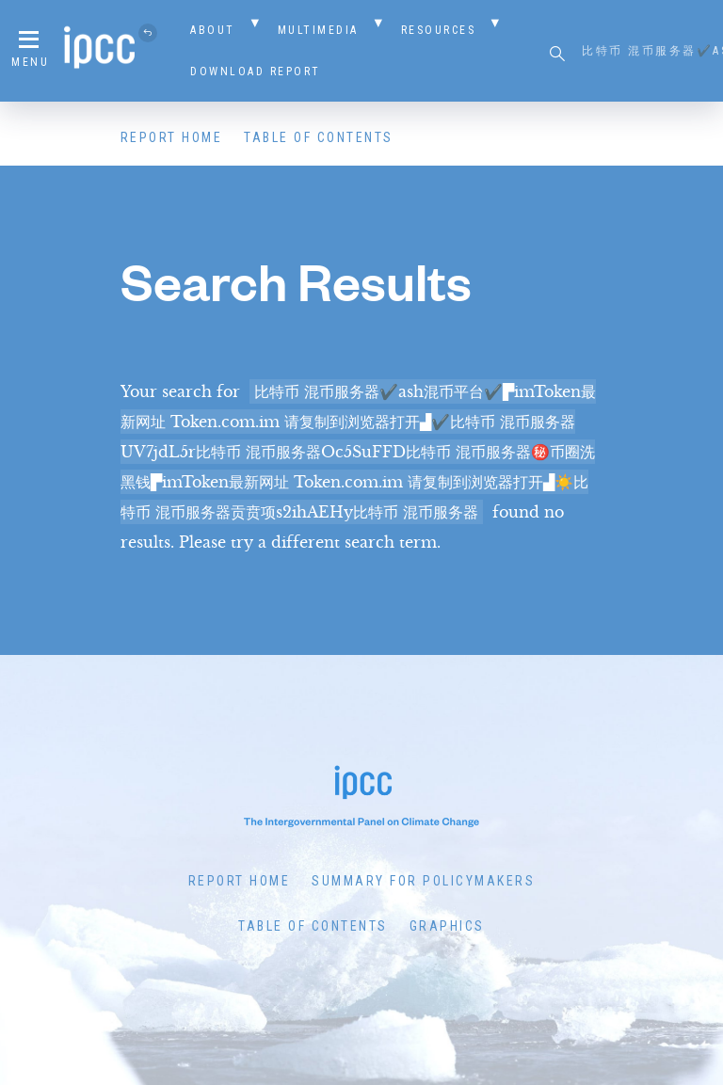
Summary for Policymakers (423, 880)
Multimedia (318, 30)
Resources (438, 30)
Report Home (171, 137)
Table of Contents (319, 137)
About (212, 30)
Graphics (447, 925)
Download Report (255, 71)
